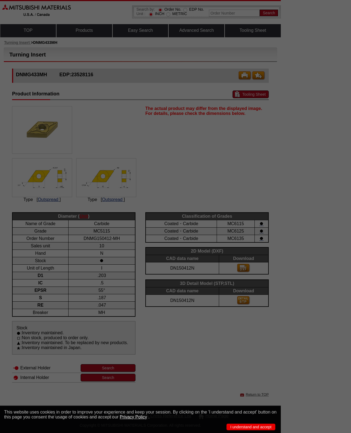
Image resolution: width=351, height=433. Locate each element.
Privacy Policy (133, 417)
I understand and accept (250, 427)
